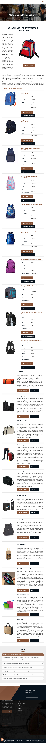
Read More (34, 390)
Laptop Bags (20, 471)
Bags (7, 23)
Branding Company (40, 741)
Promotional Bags (22, 495)
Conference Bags (22, 420)
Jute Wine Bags (21, 544)
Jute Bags (20, 619)
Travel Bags (20, 371)
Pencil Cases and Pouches (24, 568)
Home (3, 23)
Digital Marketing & (40, 740)
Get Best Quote (27, 112)
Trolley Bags (21, 445)
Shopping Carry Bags (23, 594)
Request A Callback (28, 115)
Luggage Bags (21, 396)
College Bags (21, 520)
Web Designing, (33, 740)
